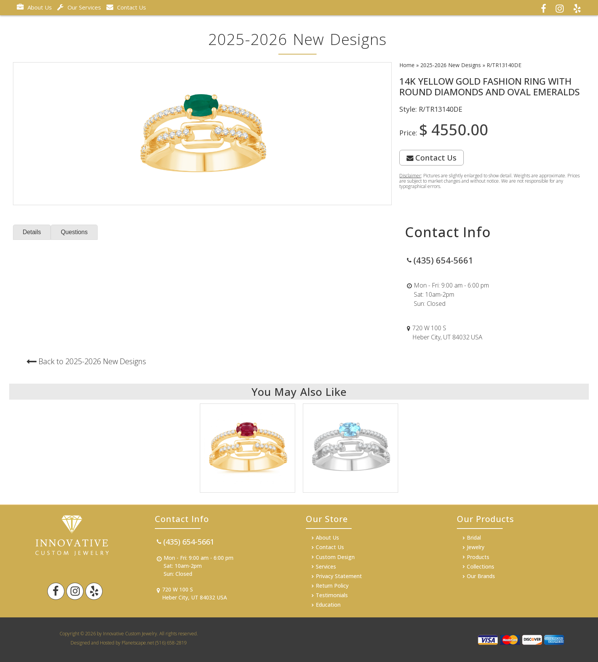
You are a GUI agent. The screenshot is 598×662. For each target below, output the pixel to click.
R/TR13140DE (504, 65)
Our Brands (481, 576)
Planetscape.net (138, 643)
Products (478, 557)
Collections (480, 566)
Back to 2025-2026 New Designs (92, 361)
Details (32, 232)
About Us (34, 7)
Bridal (474, 537)
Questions (74, 232)
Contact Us (126, 7)
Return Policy (332, 585)
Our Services (79, 7)
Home (407, 65)
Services (326, 566)
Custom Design (335, 557)
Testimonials (332, 595)
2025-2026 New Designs (450, 65)
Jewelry (475, 547)
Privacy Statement (339, 576)
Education (328, 604)
